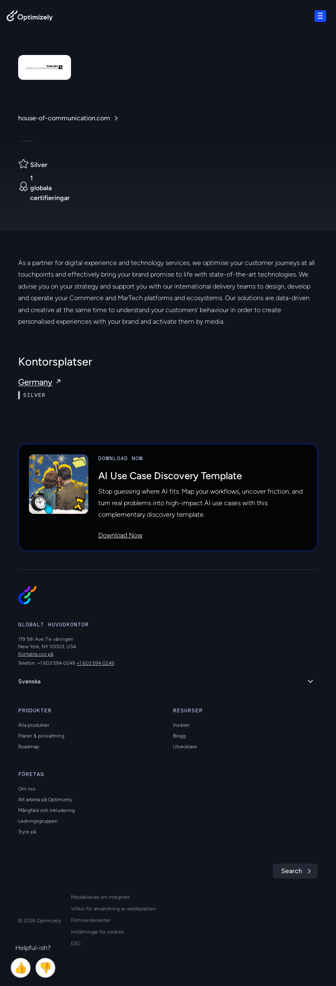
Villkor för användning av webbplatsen (113, 909)
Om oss (26, 789)
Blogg (179, 736)
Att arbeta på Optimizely (45, 799)
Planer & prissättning (41, 736)
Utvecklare (185, 747)
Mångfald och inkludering (46, 810)
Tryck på (27, 832)
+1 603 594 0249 (95, 663)
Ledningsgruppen (38, 821)
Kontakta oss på (35, 654)
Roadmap (28, 747)
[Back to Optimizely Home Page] (30, 17)
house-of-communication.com (64, 118)
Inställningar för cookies (97, 932)
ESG (75, 943)
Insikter (181, 725)
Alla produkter (34, 725)
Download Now (120, 535)
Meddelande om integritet (100, 897)
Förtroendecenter (90, 920)
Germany (35, 382)
